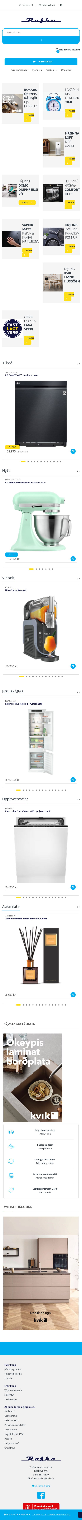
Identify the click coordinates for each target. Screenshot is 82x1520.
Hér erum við (26, 5)
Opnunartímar (10, 1415)
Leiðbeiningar (10, 1399)
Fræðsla (50, 69)
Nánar (31, 114)
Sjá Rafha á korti (41, 1485)
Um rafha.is (9, 1447)
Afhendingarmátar (12, 1369)
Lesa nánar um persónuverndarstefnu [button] (51, 1514)
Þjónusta (37, 69)
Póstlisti (8, 1438)
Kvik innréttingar (19, 69)
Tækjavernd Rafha (13, 1373)
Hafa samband (47, 5)
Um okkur (66, 69)
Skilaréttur (9, 1394)
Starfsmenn (9, 1411)
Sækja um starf (11, 1443)
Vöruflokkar (42, 61)
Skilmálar (8, 1378)
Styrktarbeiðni (10, 1429)
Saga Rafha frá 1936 (13, 1434)
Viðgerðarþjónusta (13, 1390)
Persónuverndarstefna (14, 1425)
